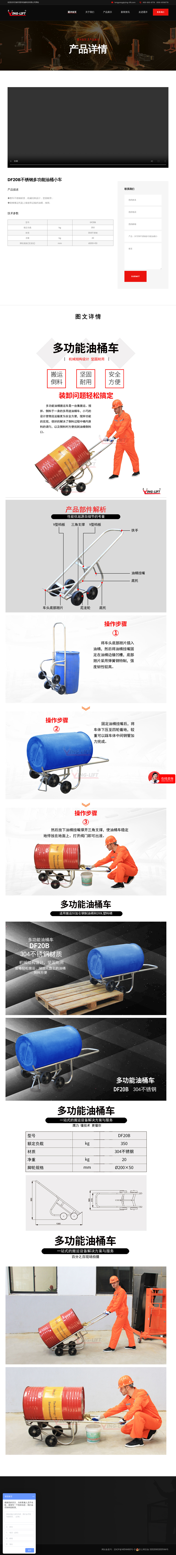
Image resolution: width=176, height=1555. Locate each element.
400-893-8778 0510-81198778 (154, 2)
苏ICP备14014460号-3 (124, 1549)
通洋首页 (72, 12)
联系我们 (160, 12)
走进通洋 (143, 12)
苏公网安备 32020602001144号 (152, 1549)
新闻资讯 (125, 12)
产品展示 (107, 12)
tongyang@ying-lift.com (123, 2)
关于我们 (89, 12)
